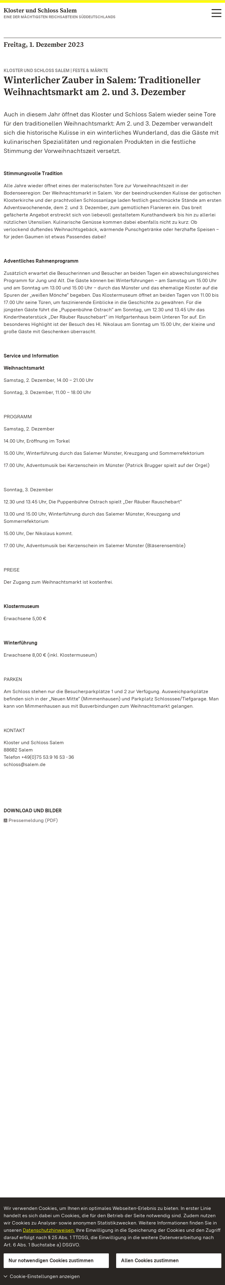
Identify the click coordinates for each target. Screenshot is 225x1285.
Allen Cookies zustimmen (150, 1260)
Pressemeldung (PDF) (33, 820)
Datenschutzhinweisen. (49, 1230)
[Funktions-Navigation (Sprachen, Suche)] (216, 13)
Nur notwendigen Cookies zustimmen (51, 1260)
